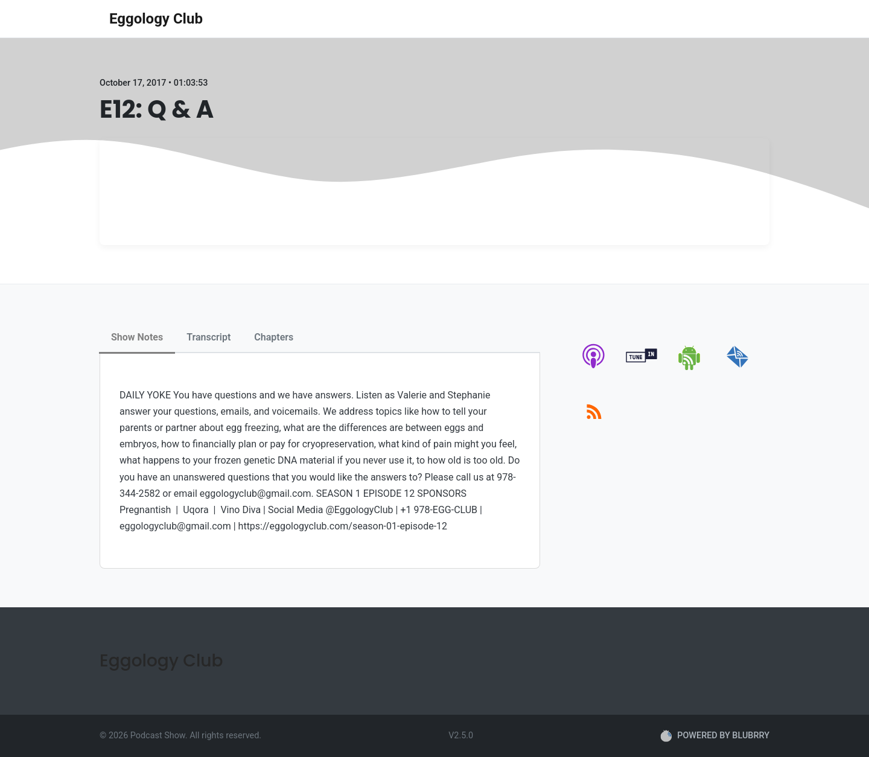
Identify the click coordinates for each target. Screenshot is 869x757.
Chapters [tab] (273, 337)
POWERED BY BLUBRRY (714, 736)
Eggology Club (156, 18)
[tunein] (641, 368)
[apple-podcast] (594, 368)
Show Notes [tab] (137, 337)
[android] (690, 368)
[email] (737, 368)
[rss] (594, 425)
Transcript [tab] (208, 337)
